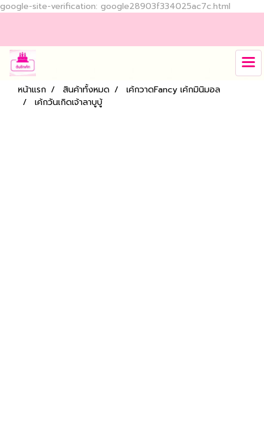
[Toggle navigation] (248, 63)
